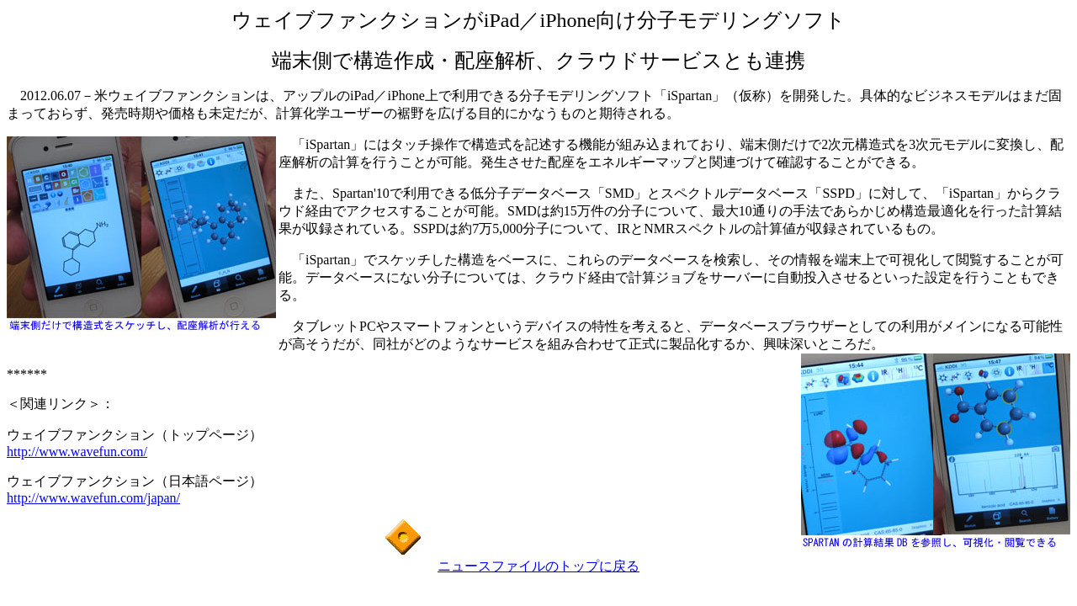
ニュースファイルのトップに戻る (538, 566)
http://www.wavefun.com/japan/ (93, 498)
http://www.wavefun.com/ (77, 451)
